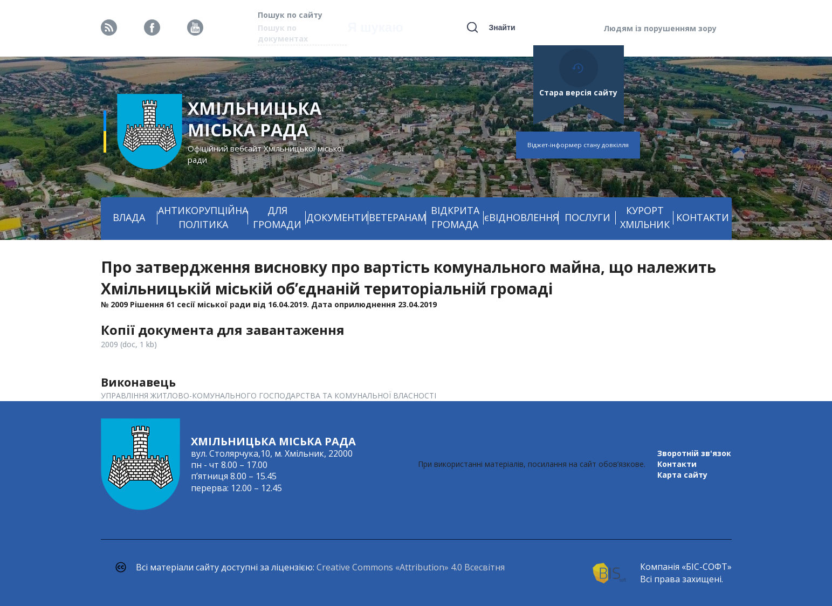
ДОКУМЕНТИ (337, 217)
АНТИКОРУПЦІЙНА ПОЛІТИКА (203, 217)
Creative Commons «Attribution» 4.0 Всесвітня (411, 567)
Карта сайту (682, 475)
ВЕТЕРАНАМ (397, 217)
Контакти (677, 464)
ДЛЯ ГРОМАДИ (277, 217)
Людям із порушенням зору (660, 28)
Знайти (502, 27)
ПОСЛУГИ (587, 217)
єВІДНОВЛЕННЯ (521, 217)
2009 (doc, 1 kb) (129, 344)
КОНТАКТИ (702, 217)
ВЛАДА (129, 217)
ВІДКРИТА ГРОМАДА (455, 217)
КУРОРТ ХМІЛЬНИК (645, 217)
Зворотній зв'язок (694, 453)
